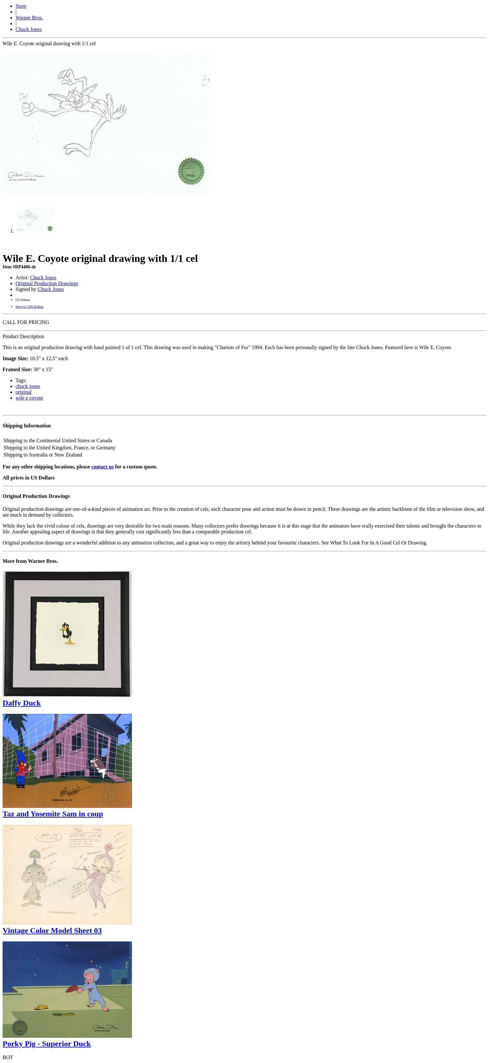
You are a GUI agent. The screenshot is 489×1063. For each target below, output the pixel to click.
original (24, 392)
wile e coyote (29, 398)
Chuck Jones (29, 29)
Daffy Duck (22, 703)
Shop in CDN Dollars (29, 306)
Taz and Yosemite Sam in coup (53, 814)
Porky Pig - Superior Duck (47, 1043)
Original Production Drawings (47, 283)
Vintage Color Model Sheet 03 (52, 930)
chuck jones (28, 386)
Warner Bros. (29, 17)
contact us (103, 466)
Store (21, 6)
